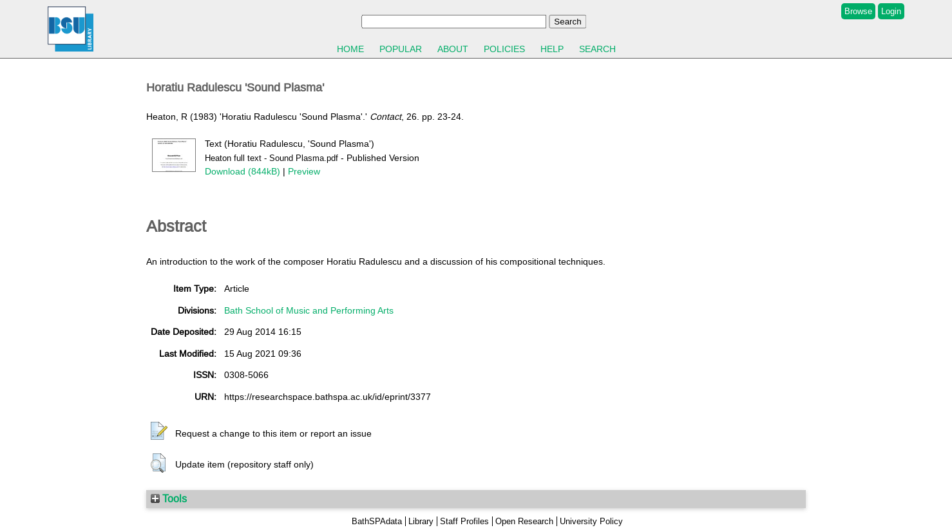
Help (552, 49)
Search (597, 49)
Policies (504, 49)
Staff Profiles (464, 521)
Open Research (524, 521)
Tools (169, 498)
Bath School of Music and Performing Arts (309, 310)
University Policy (591, 521)
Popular (400, 49)
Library (420, 521)
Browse (858, 11)
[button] (159, 431)
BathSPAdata (377, 521)
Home (350, 49)
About (452, 49)
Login (891, 11)
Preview (304, 171)
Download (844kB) (242, 171)
